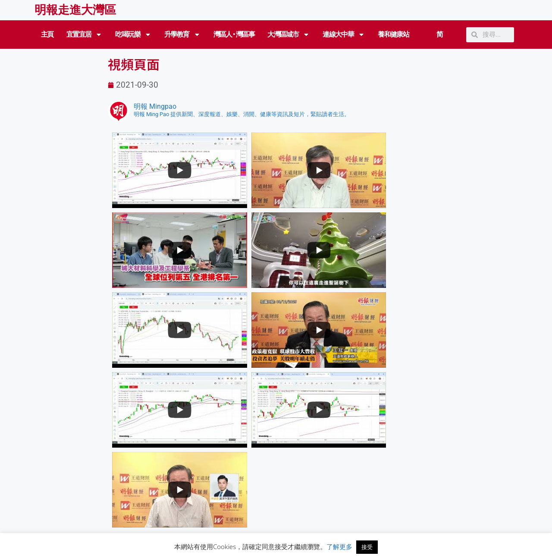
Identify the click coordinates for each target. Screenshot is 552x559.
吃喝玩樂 (133, 34)
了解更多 (339, 546)
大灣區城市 (288, 34)
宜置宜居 (84, 34)
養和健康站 (393, 34)
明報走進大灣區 (75, 10)
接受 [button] (367, 547)
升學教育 (182, 34)
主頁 (47, 34)
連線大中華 (344, 34)
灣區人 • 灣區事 (234, 34)
